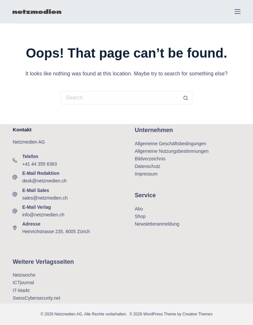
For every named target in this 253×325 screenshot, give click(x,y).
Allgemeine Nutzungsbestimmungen (172, 151)
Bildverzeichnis (150, 158)
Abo (139, 208)
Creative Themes (197, 314)
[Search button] (185, 97)
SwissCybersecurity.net (36, 298)
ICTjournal (23, 282)
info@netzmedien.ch (43, 214)
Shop (140, 216)
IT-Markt (21, 290)
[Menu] (237, 11)
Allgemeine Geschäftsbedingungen (170, 143)
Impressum (146, 173)
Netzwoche (24, 275)
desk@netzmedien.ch (44, 180)
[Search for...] (120, 97)
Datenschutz (147, 166)
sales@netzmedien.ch (45, 198)
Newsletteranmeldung (157, 224)
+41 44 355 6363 (39, 164)
